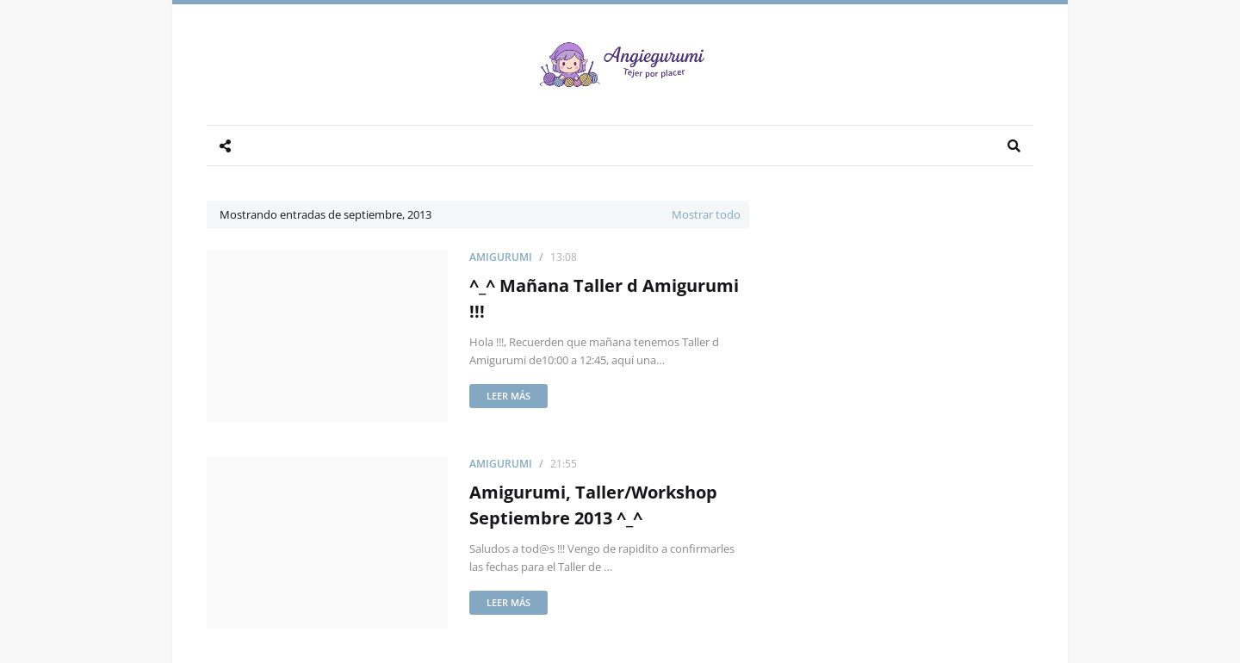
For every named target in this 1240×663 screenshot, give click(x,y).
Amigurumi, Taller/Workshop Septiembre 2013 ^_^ (593, 505)
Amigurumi (500, 257)
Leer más (508, 395)
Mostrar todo (706, 214)
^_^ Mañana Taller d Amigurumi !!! (604, 298)
